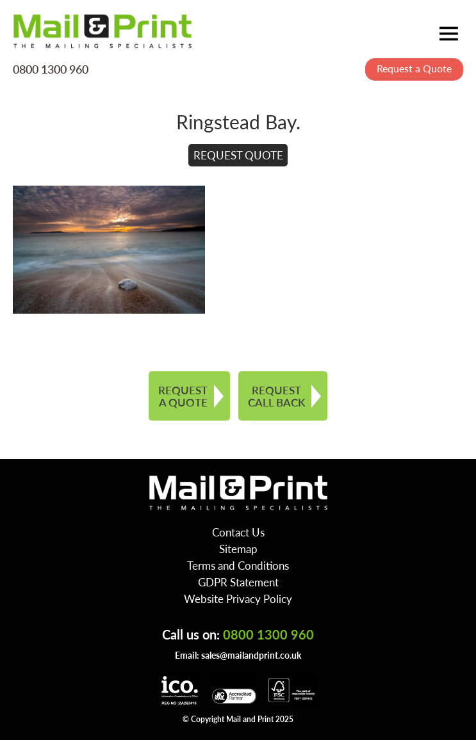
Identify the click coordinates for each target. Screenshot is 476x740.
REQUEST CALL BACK (276, 396)
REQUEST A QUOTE (183, 396)
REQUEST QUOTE (238, 155)
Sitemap (238, 548)
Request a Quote (414, 68)
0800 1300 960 (50, 68)
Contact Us (238, 532)
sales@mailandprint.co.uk (251, 655)
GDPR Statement (238, 582)
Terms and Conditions (238, 565)
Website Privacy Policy (238, 598)
